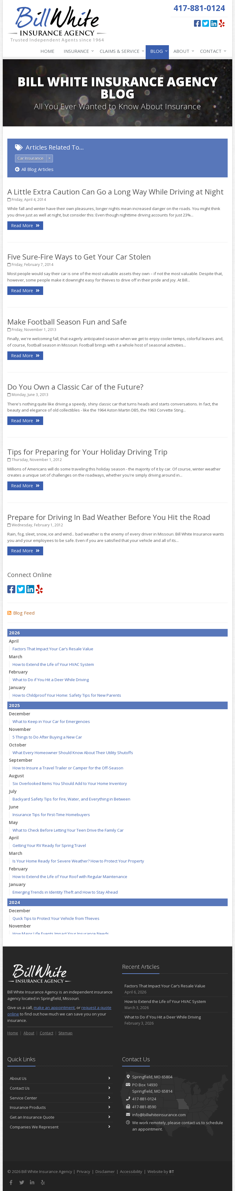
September (20, 760)
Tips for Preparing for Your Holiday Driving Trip (87, 452)
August (16, 776)
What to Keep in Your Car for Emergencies (51, 721)
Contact (212, 51)
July (13, 791)
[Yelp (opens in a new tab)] (222, 23)
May (13, 822)
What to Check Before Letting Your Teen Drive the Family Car (68, 830)
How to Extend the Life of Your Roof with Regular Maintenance (70, 876)
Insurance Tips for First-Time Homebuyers (51, 814)
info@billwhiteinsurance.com (159, 1114)
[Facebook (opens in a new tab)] (197, 23)
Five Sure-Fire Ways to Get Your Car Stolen (79, 257)
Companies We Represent (60, 1127)
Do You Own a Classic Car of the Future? (75, 387)
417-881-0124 (144, 1099)
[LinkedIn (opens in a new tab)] (214, 23)
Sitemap (65, 1033)
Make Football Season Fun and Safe (67, 322)
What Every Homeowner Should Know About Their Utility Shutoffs (73, 752)
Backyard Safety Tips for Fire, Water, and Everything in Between (71, 799)
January (17, 687)
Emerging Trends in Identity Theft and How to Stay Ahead (65, 892)
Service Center (60, 1098)
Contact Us (60, 1088)
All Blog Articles (34, 169)
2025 (14, 705)
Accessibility (131, 1171)
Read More (25, 225)
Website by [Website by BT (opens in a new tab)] (160, 1171)
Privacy (83, 1171)
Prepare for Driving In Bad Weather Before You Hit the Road (108, 517)
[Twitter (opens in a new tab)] (205, 23)
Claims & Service (121, 51)
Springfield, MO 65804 (152, 1077)
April (14, 641)
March (15, 656)
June (13, 807)
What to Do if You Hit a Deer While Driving (51, 679)
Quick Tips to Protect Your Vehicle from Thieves (56, 918)
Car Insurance (30, 158)
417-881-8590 (144, 1106)
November (20, 729)
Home (47, 51)
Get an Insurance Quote (60, 1117)
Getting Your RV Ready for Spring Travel (49, 845)
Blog (157, 51)
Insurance (77, 51)
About (182, 51)
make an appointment (54, 1007)
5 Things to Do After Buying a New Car (47, 737)
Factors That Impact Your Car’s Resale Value (53, 649)
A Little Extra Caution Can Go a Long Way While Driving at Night (115, 192)
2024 (14, 902)
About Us (60, 1078)
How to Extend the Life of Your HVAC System (53, 664)
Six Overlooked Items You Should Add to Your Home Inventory (70, 783)
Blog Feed (21, 613)
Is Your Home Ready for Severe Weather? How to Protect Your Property (78, 861)
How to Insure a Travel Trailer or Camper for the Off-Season (68, 768)
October (17, 745)
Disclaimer (105, 1171)
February (18, 672)
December (19, 714)
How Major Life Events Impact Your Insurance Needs (61, 933)
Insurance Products (60, 1107)
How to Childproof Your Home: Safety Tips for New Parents (67, 695)
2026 (14, 633)
